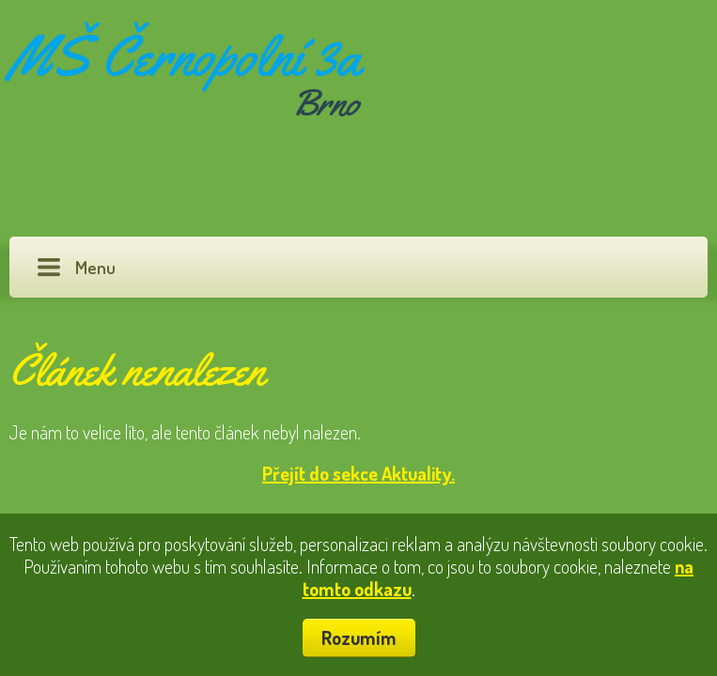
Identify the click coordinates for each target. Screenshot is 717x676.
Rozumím (359, 637)
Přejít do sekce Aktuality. (358, 473)
